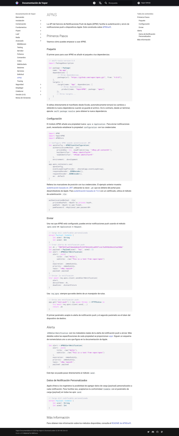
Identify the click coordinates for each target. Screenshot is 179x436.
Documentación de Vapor (26, 14)
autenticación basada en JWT (60, 188)
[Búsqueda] (117, 3)
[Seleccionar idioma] (100, 2)
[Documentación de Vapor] (17, 2)
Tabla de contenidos (145, 14)
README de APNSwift (121, 423)
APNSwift (107, 27)
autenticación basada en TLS (87, 191)
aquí (111, 336)
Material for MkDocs (30, 433)
